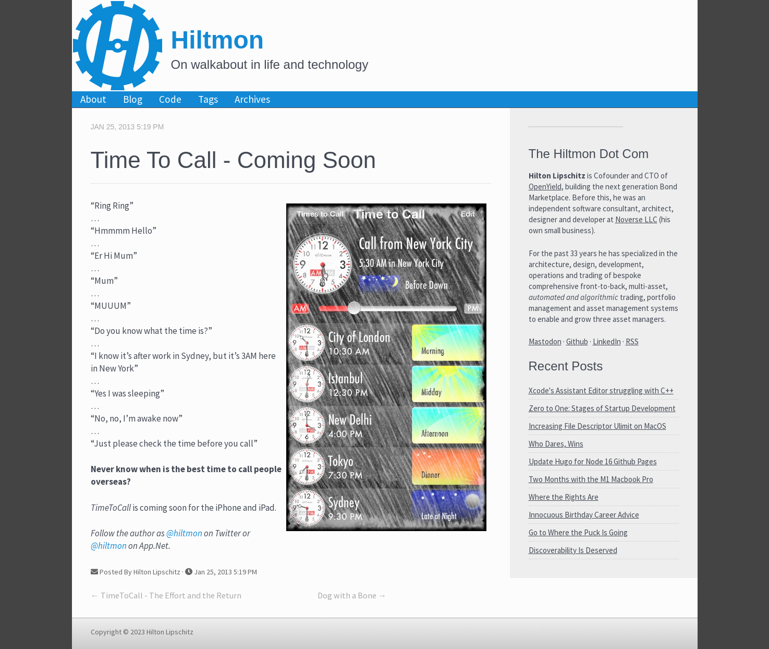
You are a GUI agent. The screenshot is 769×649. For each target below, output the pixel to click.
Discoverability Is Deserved (573, 550)
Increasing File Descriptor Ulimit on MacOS (597, 426)
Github (577, 341)
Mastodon (545, 341)
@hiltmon (184, 533)
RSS (632, 341)
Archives (252, 99)
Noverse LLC (636, 219)
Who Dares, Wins (556, 444)
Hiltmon (217, 40)
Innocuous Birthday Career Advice (584, 515)
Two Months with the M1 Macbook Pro (591, 479)
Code (170, 99)
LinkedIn (607, 341)
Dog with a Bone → (352, 595)
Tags (208, 99)
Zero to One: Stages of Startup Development (602, 408)
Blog (132, 99)
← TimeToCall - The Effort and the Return (166, 595)
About (93, 99)
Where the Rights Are (564, 497)
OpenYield (545, 186)
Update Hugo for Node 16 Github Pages (593, 461)
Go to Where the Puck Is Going (578, 532)
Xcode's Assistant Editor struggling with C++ (601, 390)
